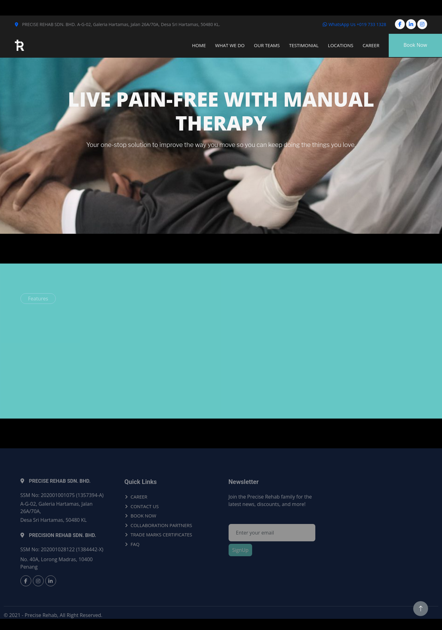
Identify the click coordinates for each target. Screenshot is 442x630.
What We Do (230, 45)
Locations (340, 45)
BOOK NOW (143, 515)
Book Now (415, 45)
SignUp (240, 550)
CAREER (139, 497)
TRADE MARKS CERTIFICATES (161, 534)
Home (199, 45)
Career (371, 45)
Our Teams (267, 45)
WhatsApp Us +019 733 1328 (354, 24)
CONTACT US (145, 506)
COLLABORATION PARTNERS (161, 525)
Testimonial (303, 45)
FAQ (135, 544)
